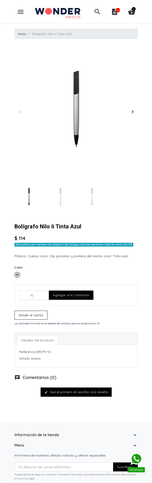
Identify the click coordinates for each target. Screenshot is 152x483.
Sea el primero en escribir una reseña (76, 392)
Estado (24, 358)
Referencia (27, 352)
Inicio (22, 34)
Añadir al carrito (30, 315)
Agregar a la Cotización (71, 295)
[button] (97, 12)
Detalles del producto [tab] (37, 340)
